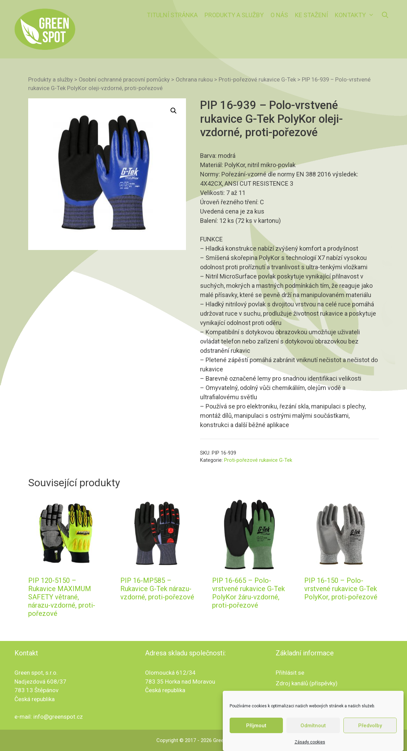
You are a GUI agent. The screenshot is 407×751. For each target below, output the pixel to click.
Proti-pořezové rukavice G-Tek (257, 79)
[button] (173, 111)
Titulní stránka (172, 15)
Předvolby (370, 736)
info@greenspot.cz (58, 716)
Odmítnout (313, 736)
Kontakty (356, 15)
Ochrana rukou (194, 79)
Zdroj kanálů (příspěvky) (307, 683)
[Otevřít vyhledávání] (385, 15)
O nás (279, 15)
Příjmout (256, 736)
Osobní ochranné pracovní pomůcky (124, 79)
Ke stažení (311, 15)
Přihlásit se (290, 672)
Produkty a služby (234, 15)
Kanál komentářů (297, 693)
